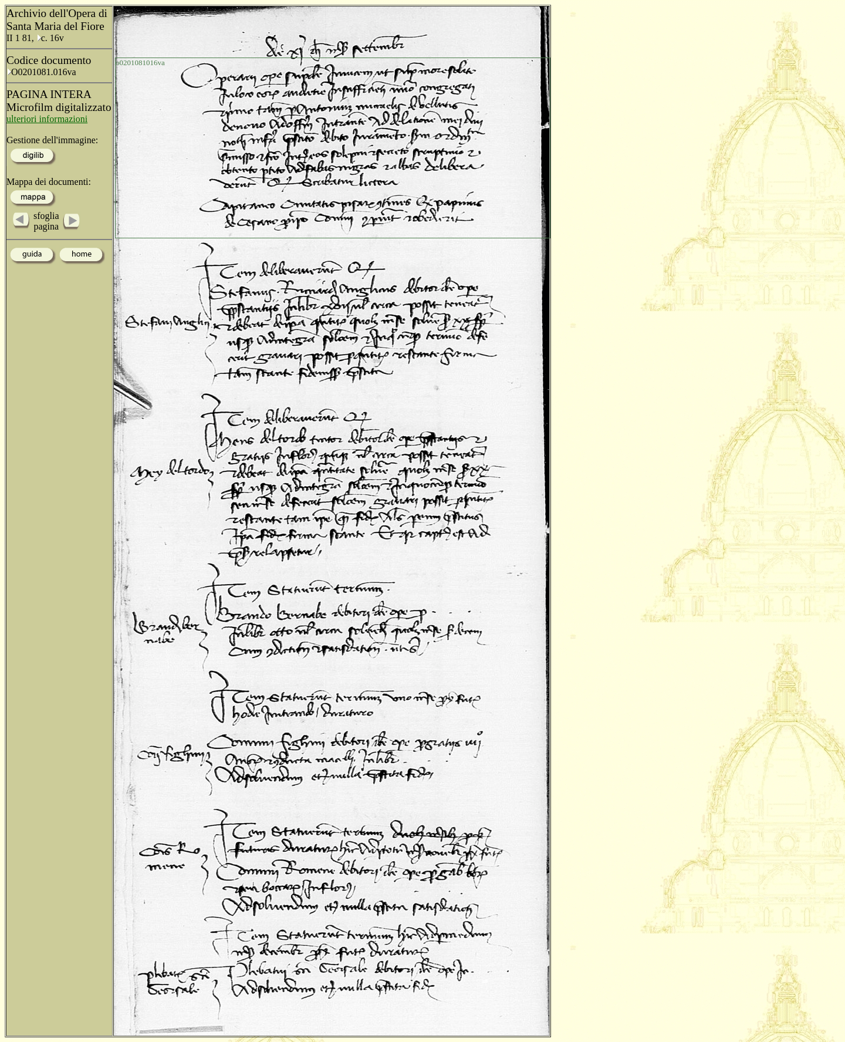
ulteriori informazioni (46, 119)
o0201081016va (140, 62)
